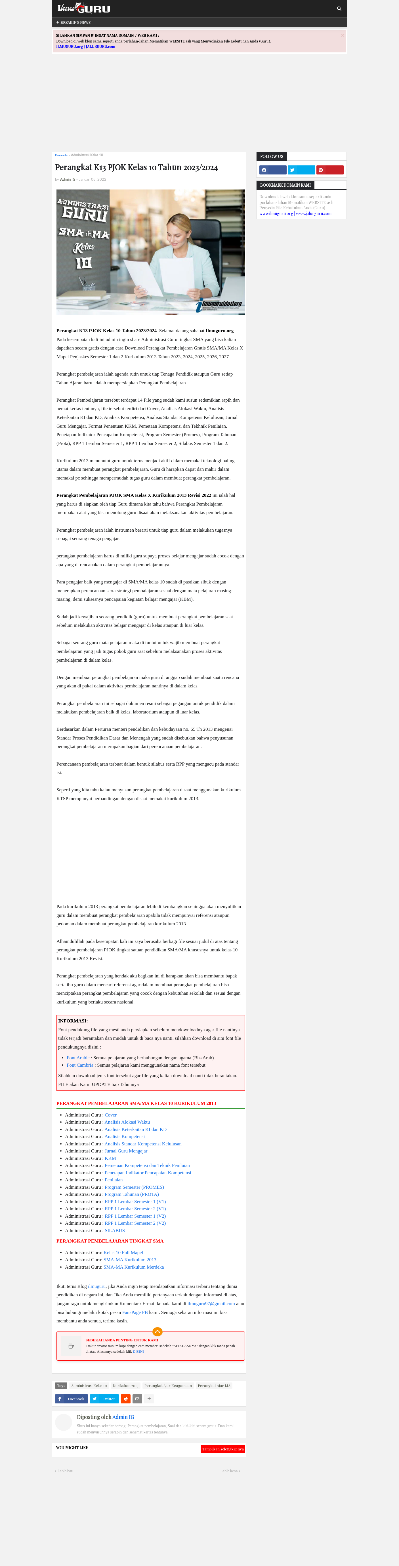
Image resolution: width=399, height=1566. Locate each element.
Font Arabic (78, 1057)
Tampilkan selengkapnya (223, 1448)
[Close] (343, 35)
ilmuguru (97, 1286)
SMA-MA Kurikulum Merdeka (134, 1267)
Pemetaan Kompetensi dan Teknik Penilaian (147, 1165)
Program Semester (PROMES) (134, 1187)
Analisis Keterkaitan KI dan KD (135, 1129)
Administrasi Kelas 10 (87, 155)
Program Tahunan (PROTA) (132, 1194)
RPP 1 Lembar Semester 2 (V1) (135, 1208)
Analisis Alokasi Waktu (127, 1122)
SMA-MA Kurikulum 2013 (130, 1259)
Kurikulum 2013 (125, 1385)
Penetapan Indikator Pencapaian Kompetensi (148, 1172)
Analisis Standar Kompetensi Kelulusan (143, 1144)
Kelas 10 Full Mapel (123, 1252)
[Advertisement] (199, 108)
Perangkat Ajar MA (214, 1385)
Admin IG (123, 1417)
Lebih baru (66, 1471)
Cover (111, 1115)
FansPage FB (135, 1312)
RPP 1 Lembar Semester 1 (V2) (135, 1216)
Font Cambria (80, 1065)
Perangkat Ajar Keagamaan (168, 1385)
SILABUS (115, 1230)
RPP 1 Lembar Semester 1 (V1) (135, 1201)
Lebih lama (229, 1471)
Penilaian (114, 1180)
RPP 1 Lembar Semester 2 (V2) (135, 1223)
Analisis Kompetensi (124, 1136)
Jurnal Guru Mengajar (126, 1151)
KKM (110, 1158)
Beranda (61, 155)
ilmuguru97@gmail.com (211, 1303)
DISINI (138, 1351)
